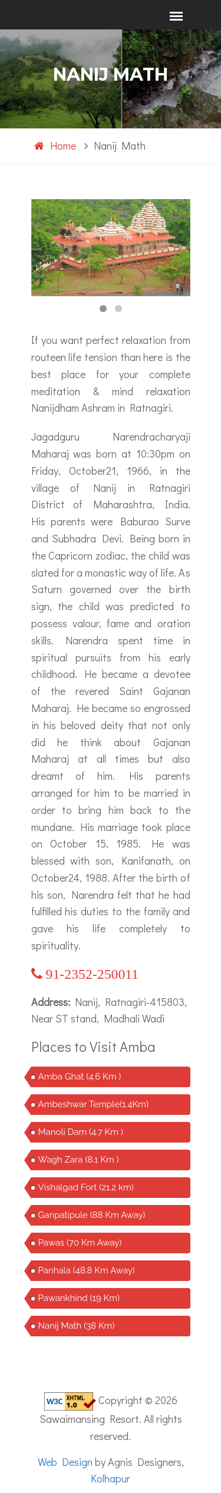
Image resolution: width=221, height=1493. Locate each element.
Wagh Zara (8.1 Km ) (78, 1159)
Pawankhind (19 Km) (79, 1298)
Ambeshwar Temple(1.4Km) (93, 1104)
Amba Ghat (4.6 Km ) (79, 1076)
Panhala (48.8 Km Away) (86, 1270)
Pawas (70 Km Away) (80, 1242)
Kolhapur (110, 1478)
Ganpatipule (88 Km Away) (92, 1215)
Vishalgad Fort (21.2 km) (86, 1187)
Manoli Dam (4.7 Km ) (80, 1132)
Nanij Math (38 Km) (76, 1325)
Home (55, 145)
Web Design (65, 1462)
